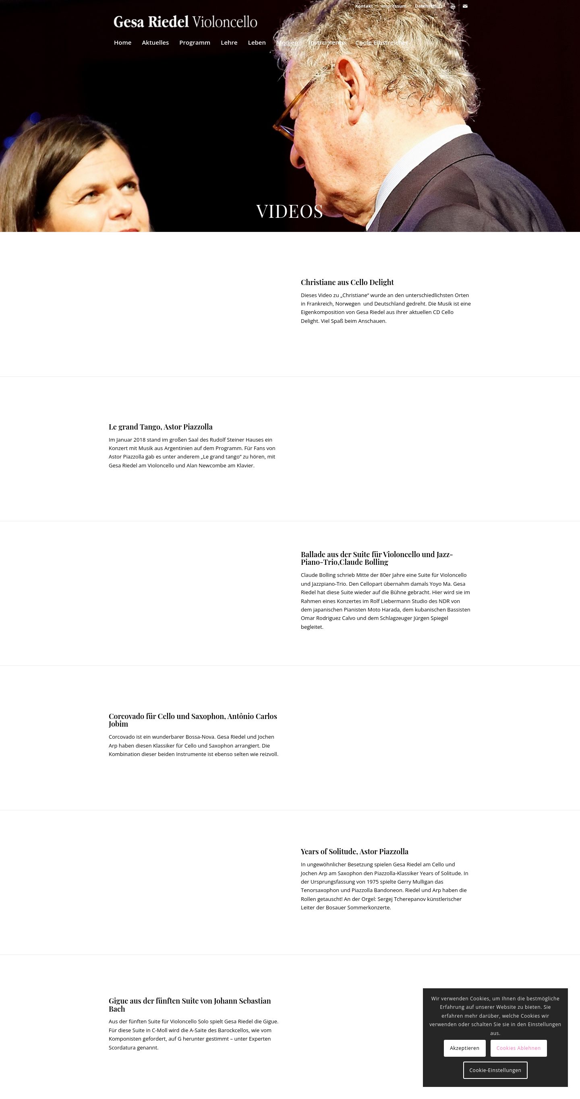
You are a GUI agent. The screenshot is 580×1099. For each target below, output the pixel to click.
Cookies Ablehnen (519, 1048)
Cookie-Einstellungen (495, 1070)
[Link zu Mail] (465, 6)
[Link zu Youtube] (453, 6)
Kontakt (364, 6)
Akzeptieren (464, 1048)
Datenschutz (429, 6)
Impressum (393, 6)
